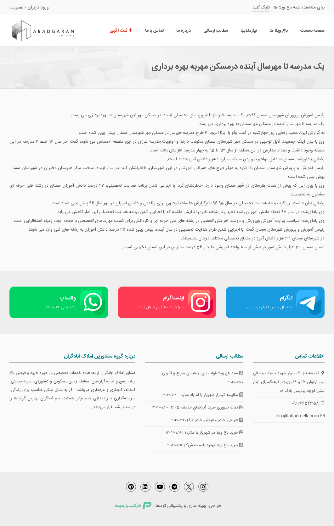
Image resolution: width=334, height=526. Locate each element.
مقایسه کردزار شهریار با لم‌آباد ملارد (212, 395)
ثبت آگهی (121, 31)
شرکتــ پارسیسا (133, 506)
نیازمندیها (249, 31)
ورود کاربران (38, 7)
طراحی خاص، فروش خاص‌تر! (216, 420)
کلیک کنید (261, 7)
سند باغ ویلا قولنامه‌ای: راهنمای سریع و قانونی (202, 373)
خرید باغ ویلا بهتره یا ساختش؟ (214, 445)
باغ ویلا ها (278, 31)
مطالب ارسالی (215, 31)
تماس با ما (154, 31)
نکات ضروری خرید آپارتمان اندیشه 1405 (207, 407)
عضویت (16, 7)
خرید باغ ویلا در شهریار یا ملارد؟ (213, 432)
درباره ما (183, 31)
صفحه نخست (312, 31)
